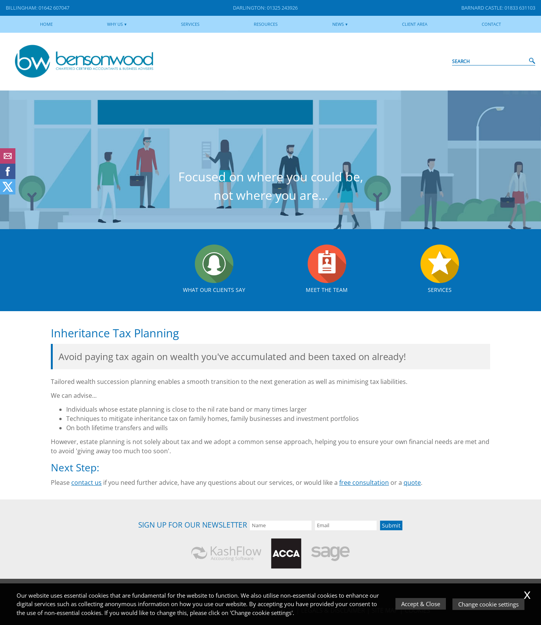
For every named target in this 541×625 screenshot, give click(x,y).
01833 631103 (519, 7)
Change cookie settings (489, 604)
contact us (86, 482)
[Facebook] (7, 177)
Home (46, 24)
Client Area (414, 24)
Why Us (115, 24)
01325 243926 (282, 7)
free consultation (364, 482)
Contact (491, 24)
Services (190, 24)
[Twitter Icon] (7, 192)
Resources (266, 24)
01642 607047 (54, 7)
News (338, 24)
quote (412, 482)
